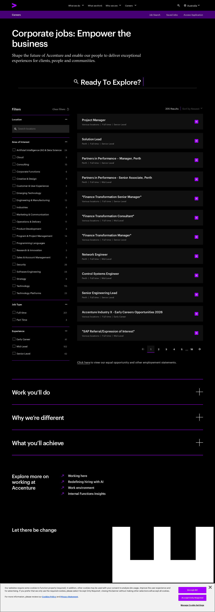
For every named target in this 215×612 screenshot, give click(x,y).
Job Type (40, 304)
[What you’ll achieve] (107, 442)
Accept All (192, 590)
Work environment (81, 487)
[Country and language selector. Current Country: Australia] (192, 5)
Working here (77, 475)
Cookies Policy (49, 597)
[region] (107, 597)
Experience (40, 331)
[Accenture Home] (21, 5)
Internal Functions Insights (87, 493)
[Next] (199, 349)
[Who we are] (114, 5)
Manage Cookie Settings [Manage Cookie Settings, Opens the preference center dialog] (192, 605)
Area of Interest (40, 141)
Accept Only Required (192, 598)
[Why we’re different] (107, 417)
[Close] (210, 587)
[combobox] (40, 129)
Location (40, 119)
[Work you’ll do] (107, 391)
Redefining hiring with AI (85, 481)
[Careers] (131, 5)
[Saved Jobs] (172, 14)
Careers (16, 14)
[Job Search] (154, 14)
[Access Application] (193, 14)
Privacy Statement (69, 597)
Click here (83, 362)
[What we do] (76, 5)
